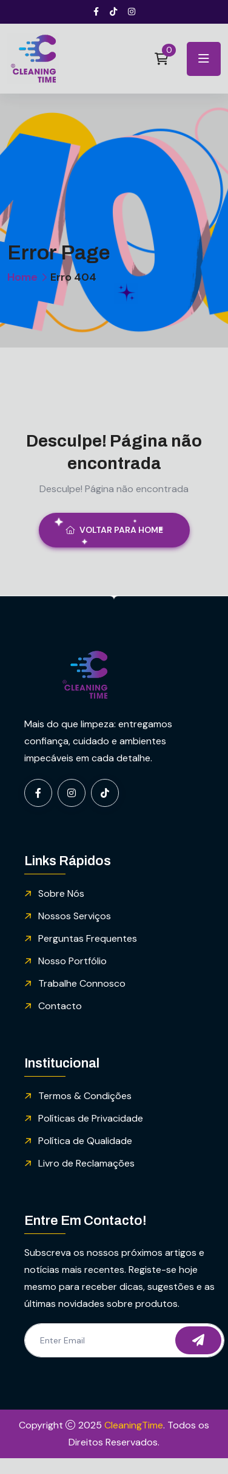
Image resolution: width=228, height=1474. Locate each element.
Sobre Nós (61, 893)
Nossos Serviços (74, 916)
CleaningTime (133, 1425)
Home (22, 277)
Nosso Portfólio (72, 961)
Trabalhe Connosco (82, 983)
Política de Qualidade (85, 1140)
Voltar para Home (114, 529)
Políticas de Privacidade (90, 1118)
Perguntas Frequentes (87, 938)
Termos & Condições (85, 1095)
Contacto (60, 1005)
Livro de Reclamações (86, 1163)
